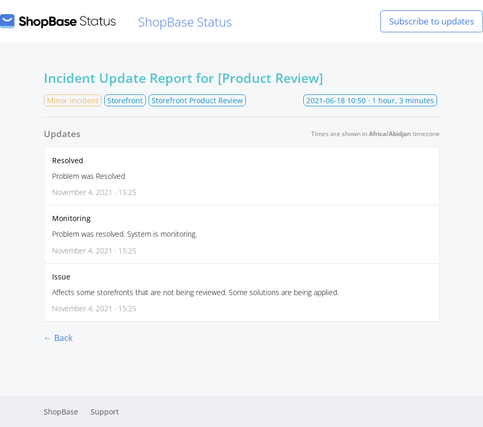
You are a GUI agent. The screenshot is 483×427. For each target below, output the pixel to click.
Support (105, 412)
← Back (58, 338)
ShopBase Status (116, 21)
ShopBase (61, 412)
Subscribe (431, 21)
